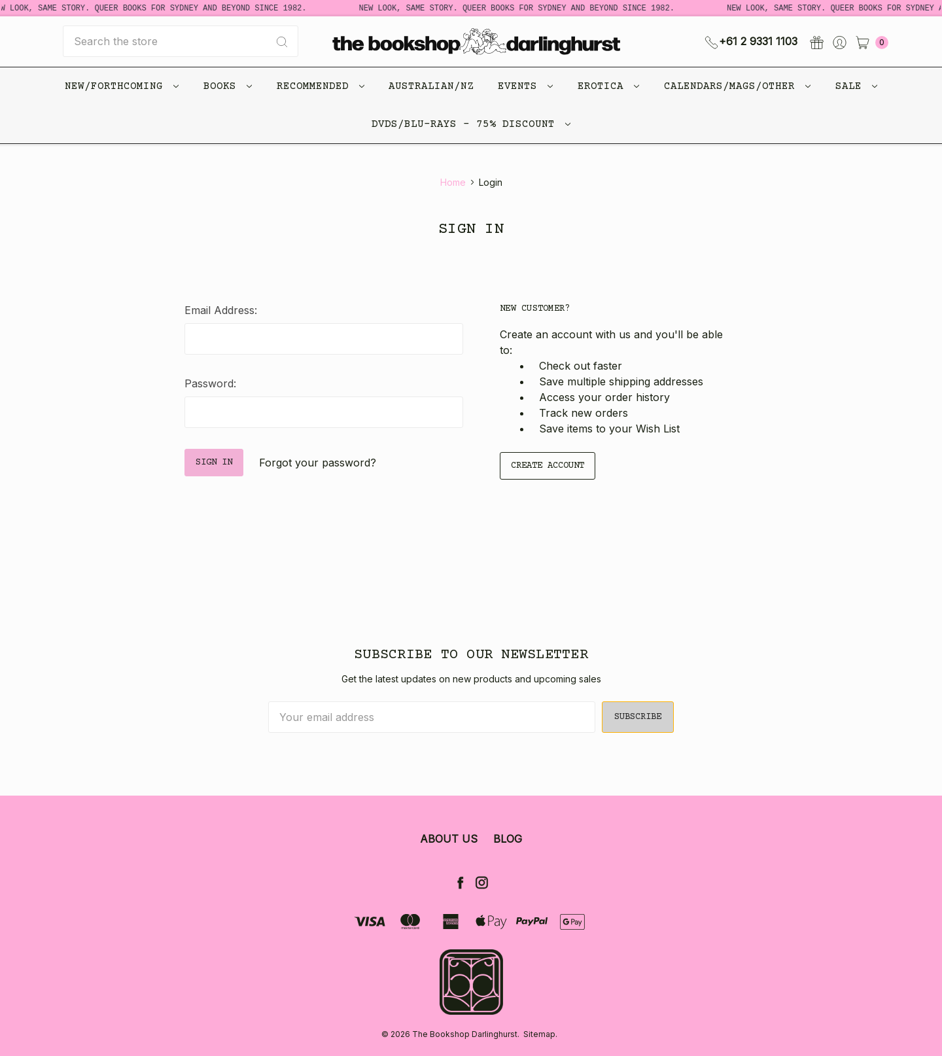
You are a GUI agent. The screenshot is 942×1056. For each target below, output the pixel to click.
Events (525, 86)
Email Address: (220, 310)
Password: (210, 383)
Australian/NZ (431, 86)
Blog (507, 838)
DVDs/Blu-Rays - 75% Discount (471, 124)
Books (227, 86)
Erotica (608, 86)
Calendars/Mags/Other (737, 86)
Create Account (547, 466)
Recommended (320, 86)
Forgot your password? (317, 462)
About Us (449, 838)
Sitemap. (540, 1034)
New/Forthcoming (122, 86)
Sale (856, 86)
